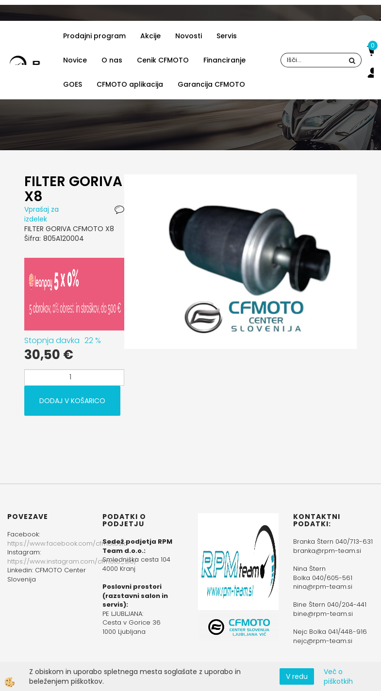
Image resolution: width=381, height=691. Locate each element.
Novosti (188, 36)
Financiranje (224, 60)
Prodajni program (94, 36)
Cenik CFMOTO (163, 60)
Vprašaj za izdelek (41, 214)
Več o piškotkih (338, 676)
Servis (226, 36)
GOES (72, 84)
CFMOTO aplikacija (130, 84)
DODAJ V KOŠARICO (72, 401)
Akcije (150, 36)
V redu (297, 676)
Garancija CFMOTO (211, 84)
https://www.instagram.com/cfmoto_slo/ (72, 561)
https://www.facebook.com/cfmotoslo (67, 543)
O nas (111, 60)
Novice (75, 60)
